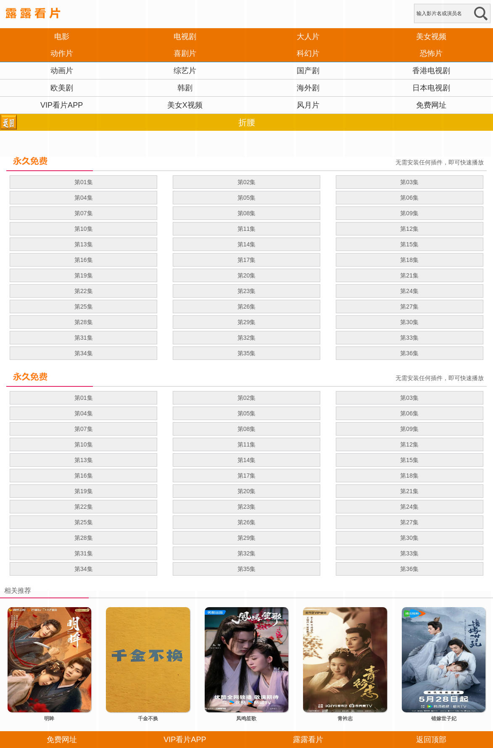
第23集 (246, 291)
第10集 (83, 228)
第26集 (246, 306)
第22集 (83, 291)
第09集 (409, 213)
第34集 (83, 353)
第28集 (83, 322)
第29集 (246, 322)
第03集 (409, 182)
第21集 (409, 275)
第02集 (246, 182)
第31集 (83, 337)
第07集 (83, 213)
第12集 (409, 228)
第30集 (409, 322)
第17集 (246, 259)
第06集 (409, 197)
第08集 (246, 213)
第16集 (83, 259)
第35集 (246, 353)
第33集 (409, 337)
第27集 (409, 306)
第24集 (409, 291)
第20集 (246, 275)
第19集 (83, 275)
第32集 (246, 337)
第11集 (246, 228)
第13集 (83, 244)
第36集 (409, 353)
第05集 (246, 197)
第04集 (83, 197)
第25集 (83, 306)
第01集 (83, 182)
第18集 (409, 259)
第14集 (246, 244)
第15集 (409, 244)
